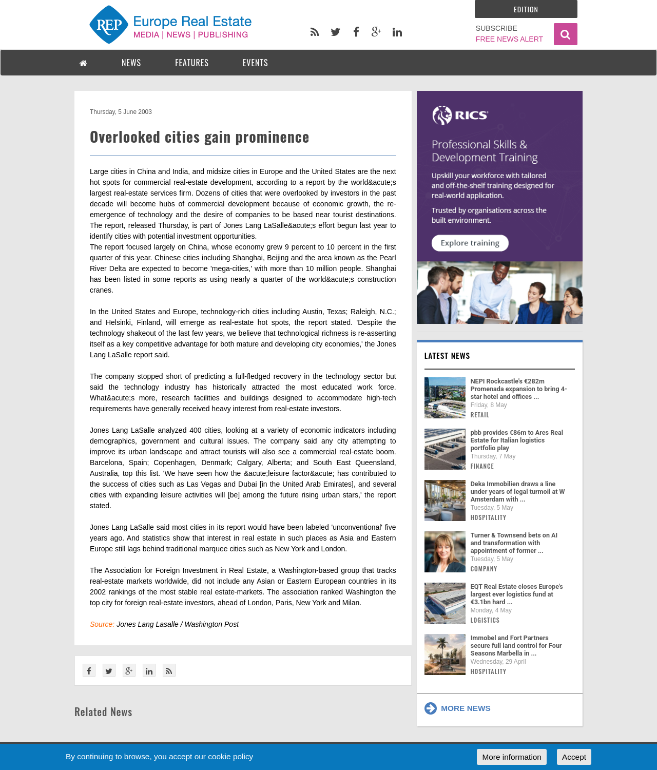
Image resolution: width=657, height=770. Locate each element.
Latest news (447, 355)
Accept (574, 757)
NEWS (131, 62)
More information (511, 757)
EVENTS (255, 62)
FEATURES (192, 62)
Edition (526, 9)
